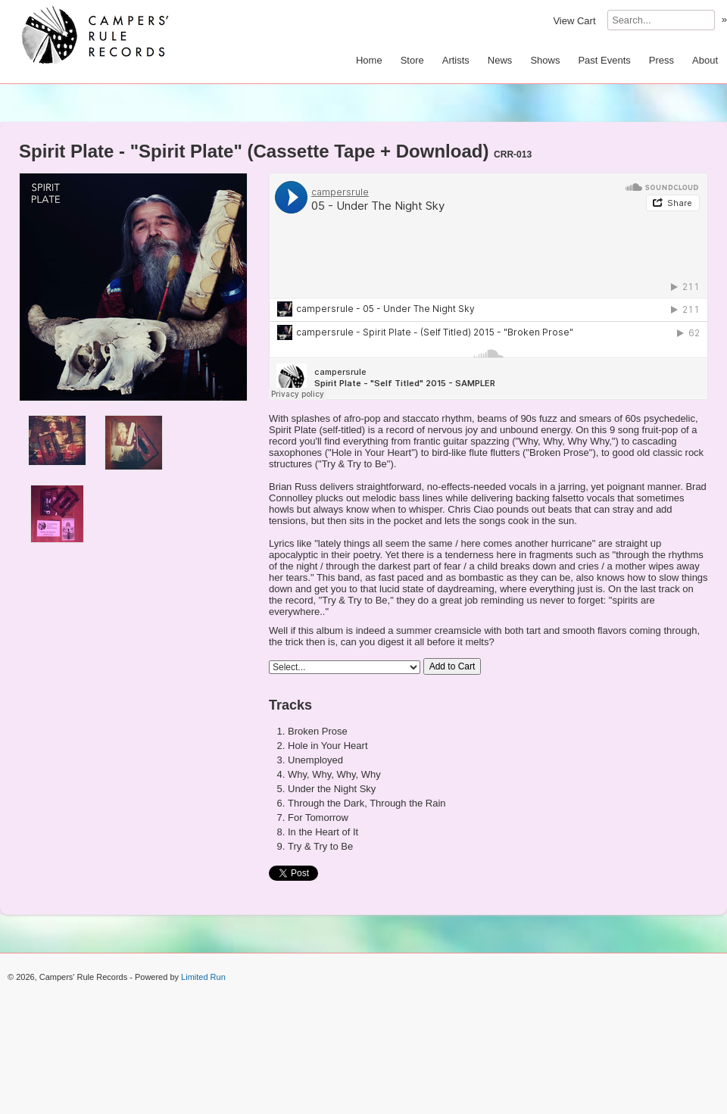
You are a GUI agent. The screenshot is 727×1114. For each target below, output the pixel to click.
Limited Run (203, 976)
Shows (545, 60)
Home (369, 60)
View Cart (574, 21)
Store (412, 60)
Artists (456, 60)
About (705, 60)
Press (661, 60)
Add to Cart (452, 666)
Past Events (604, 60)
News (500, 60)
